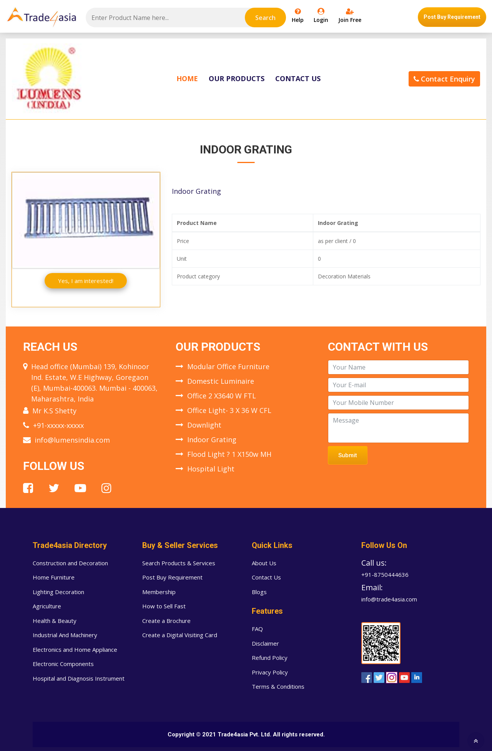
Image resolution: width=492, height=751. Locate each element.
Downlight (204, 425)
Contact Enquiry (444, 78)
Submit (347, 455)
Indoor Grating (211, 439)
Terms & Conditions (278, 686)
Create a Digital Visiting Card (179, 635)
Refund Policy (270, 657)
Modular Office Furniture (228, 366)
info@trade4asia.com (389, 599)
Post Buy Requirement (452, 17)
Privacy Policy (270, 672)
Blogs (259, 592)
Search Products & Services (178, 563)
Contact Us (298, 78)
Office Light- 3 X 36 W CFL (229, 410)
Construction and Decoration (70, 563)
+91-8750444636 (385, 574)
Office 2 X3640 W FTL (221, 395)
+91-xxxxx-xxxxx (58, 425)
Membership (159, 592)
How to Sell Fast (164, 606)
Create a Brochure (166, 620)
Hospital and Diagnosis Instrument (79, 678)
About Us (264, 563)
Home (187, 78)
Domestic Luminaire (220, 381)
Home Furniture (54, 577)
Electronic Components (63, 664)
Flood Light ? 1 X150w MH (229, 454)
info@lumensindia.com (72, 440)
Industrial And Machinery (65, 635)
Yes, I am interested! (85, 281)
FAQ (257, 629)
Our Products (236, 78)
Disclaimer (265, 643)
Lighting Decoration (58, 592)
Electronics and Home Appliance (75, 649)
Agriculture (47, 606)
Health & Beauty (54, 620)
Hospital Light (210, 468)
